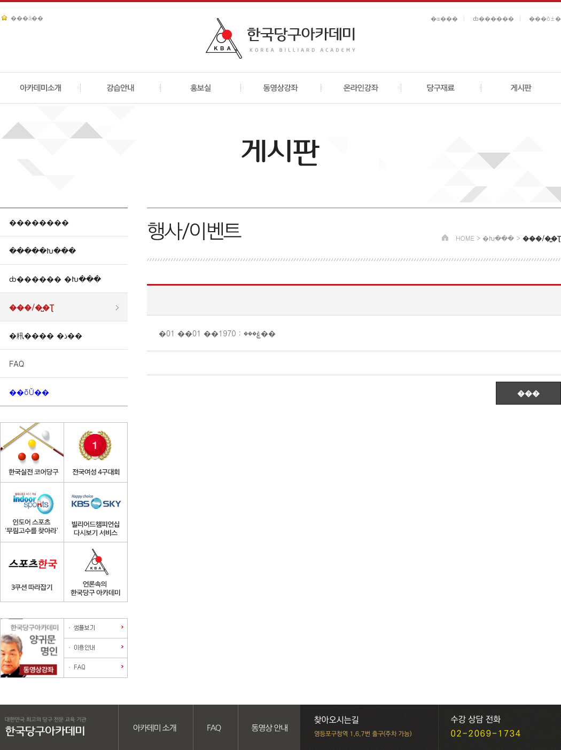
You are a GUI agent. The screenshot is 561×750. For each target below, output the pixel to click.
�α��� (444, 18)
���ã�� (27, 18)
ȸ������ (493, 18)
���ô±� (545, 18)
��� (528, 393)
